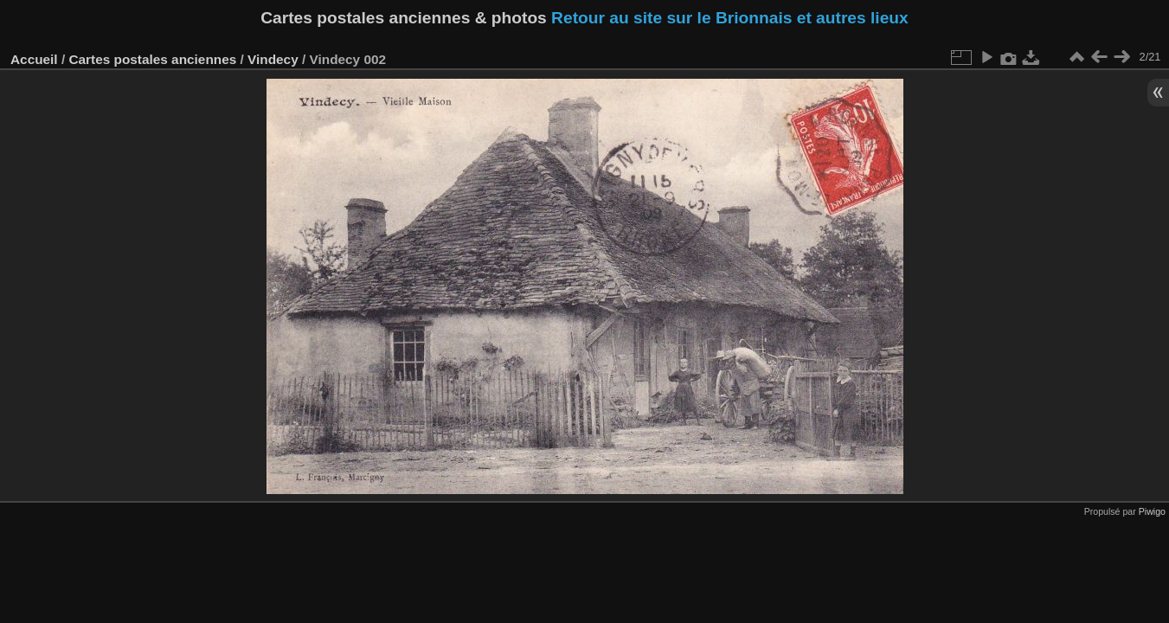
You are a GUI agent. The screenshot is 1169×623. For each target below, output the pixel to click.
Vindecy (273, 59)
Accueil (34, 59)
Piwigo (1152, 511)
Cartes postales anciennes (152, 59)
